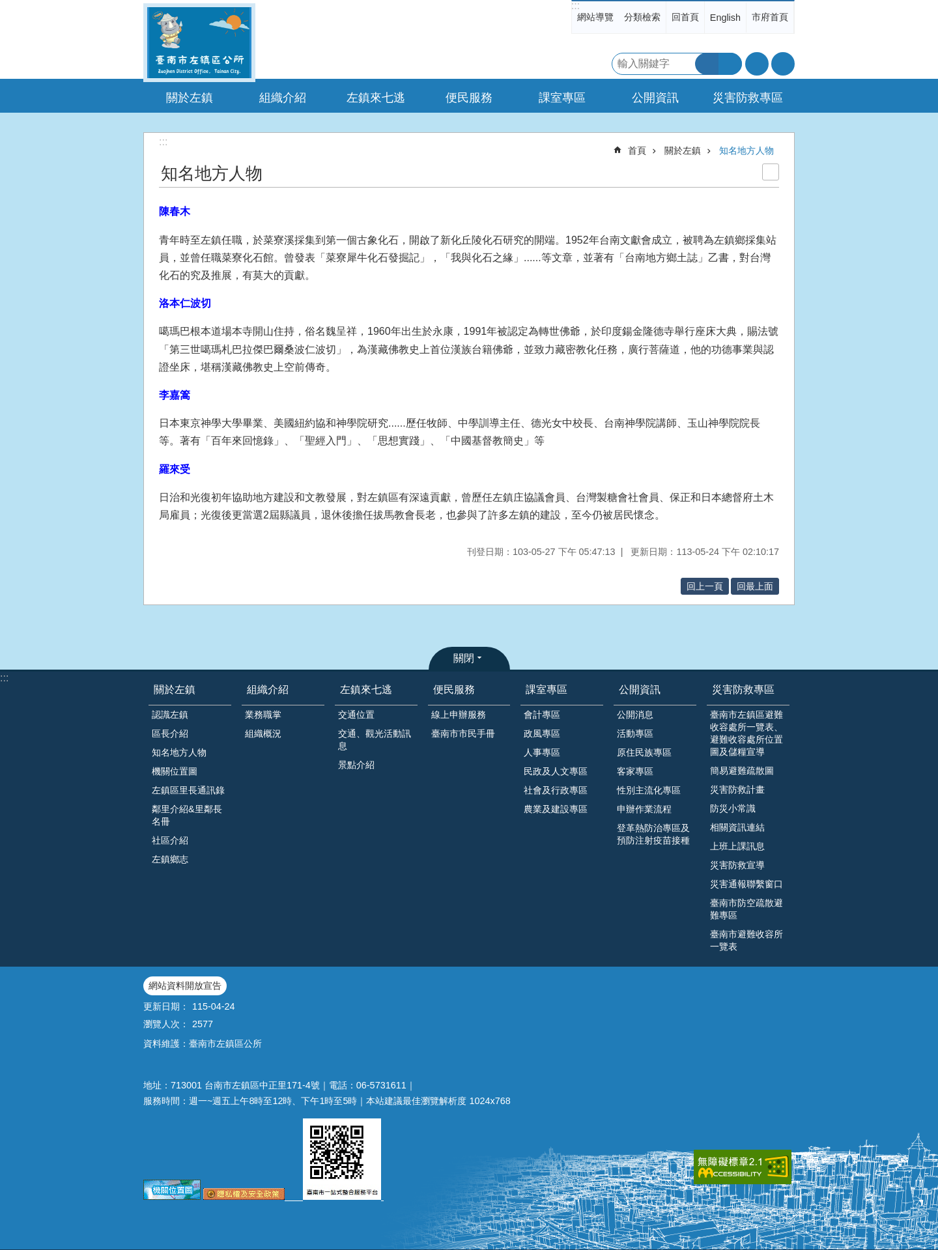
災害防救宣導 (737, 865)
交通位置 (356, 714)
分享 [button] (783, 64)
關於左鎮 (682, 150)
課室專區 (546, 689)
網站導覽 (595, 17)
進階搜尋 (730, 64)
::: (575, 5)
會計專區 (542, 714)
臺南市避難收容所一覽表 (746, 940)
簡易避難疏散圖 (742, 770)
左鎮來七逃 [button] (376, 97)
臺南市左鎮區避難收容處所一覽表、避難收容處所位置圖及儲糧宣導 (746, 733)
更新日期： (166, 1006)
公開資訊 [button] (655, 97)
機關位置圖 (174, 771)
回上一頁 (705, 586)
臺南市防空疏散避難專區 (746, 909)
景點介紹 (356, 765)
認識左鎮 (170, 714)
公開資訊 (640, 689)
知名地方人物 (746, 150)
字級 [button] (757, 64)
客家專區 (635, 771)
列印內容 (770, 171)
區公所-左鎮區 (199, 42)
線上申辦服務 (458, 714)
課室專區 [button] (562, 97)
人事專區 (542, 752)
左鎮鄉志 (170, 859)
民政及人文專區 (556, 771)
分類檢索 (642, 17)
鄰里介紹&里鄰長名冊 (187, 815)
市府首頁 (770, 17)
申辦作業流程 (644, 809)
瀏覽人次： (166, 1024)
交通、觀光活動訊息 (374, 739)
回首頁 (685, 17)
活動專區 (635, 733)
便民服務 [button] (469, 97)
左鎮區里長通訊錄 (188, 790)
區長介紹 (170, 733)
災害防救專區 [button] (748, 97)
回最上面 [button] (755, 586)
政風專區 (542, 733)
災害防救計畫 (737, 789)
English (725, 17)
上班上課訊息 (737, 846)
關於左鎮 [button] (189, 97)
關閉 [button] (463, 658)
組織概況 (263, 733)
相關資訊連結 (737, 827)
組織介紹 (268, 689)
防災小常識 (733, 808)
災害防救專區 (743, 689)
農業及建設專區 (556, 809)
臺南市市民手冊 (463, 733)
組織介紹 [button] (282, 97)
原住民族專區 (644, 752)
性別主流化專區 (649, 790)
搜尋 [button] (706, 64)
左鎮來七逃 (366, 689)
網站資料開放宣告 (185, 985)
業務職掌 (263, 714)
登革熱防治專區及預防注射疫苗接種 (653, 834)
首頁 (637, 150)
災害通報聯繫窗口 (746, 884)
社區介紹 (170, 840)
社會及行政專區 (556, 790)
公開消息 (635, 714)
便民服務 (454, 689)
